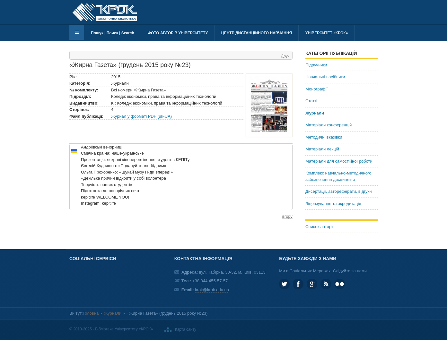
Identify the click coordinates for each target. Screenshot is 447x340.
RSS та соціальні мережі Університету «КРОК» (325, 284)
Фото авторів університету (178, 33)
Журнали (314, 113)
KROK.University (298, 284)
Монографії (316, 89)
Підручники (316, 65)
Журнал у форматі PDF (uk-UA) (141, 116)
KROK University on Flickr (339, 284)
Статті (311, 100)
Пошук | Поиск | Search (112, 33)
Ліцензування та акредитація (333, 203)
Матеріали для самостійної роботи (338, 161)
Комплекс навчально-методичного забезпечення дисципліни (338, 176)
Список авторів (320, 226)
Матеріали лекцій (322, 149)
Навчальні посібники (325, 76)
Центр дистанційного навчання (256, 33)
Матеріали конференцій (328, 125)
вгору (287, 216)
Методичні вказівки (323, 137)
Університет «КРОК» (326, 33)
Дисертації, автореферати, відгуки (338, 191)
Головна (91, 313)
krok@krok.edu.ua (212, 289)
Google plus (312, 284)
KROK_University (284, 284)
